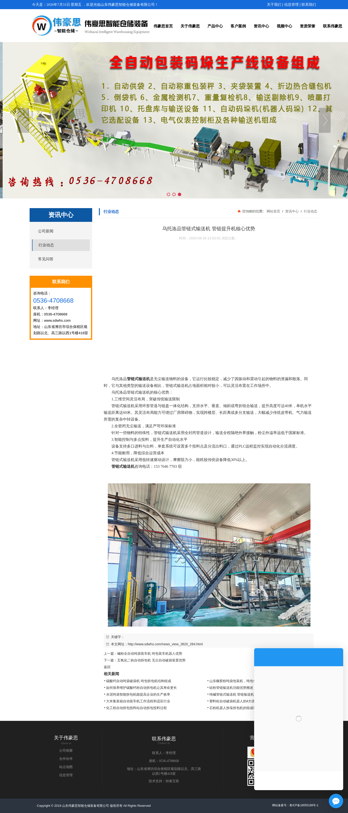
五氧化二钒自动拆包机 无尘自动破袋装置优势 (151, 660)
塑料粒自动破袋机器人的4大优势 (233, 701)
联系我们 (309, 4)
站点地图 (66, 767)
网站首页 (273, 211)
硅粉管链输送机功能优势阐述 (231, 688)
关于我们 (274, 4)
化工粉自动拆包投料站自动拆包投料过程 (136, 708)
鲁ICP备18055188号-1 (304, 805)
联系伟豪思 (164, 738)
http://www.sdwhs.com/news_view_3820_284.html (165, 644)
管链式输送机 (138, 379)
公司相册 (66, 750)
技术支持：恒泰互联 (164, 781)
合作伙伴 (66, 759)
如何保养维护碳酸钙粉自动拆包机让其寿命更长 (141, 688)
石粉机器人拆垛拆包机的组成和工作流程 (239, 708)
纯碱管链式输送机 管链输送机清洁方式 (238, 694)
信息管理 (291, 4)
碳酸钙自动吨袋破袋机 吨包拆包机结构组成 (138, 681)
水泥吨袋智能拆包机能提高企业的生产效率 (138, 694)
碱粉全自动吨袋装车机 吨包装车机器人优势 (149, 653)
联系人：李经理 (164, 753)
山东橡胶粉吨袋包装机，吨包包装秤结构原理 (243, 681)
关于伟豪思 (66, 737)
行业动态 (310, 211)
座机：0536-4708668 (164, 761)
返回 (107, 667)
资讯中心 (292, 211)
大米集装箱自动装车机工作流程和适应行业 (138, 701)
